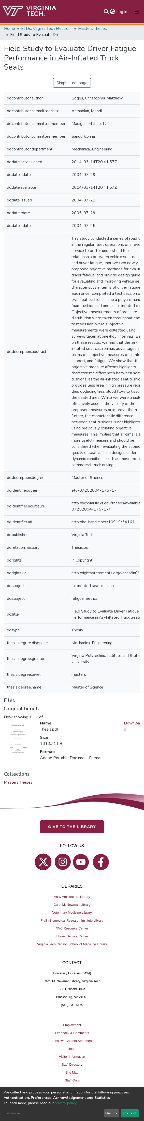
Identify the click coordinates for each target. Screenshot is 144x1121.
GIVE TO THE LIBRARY (72, 826)
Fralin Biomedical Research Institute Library (72, 920)
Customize (12, 1113)
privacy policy (65, 1103)
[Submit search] (106, 12)
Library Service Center (72, 936)
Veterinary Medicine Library (72, 912)
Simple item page (72, 83)
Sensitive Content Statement (72, 1041)
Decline (111, 1113)
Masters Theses (92, 28)
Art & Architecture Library (72, 897)
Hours (72, 1049)
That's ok (129, 1113)
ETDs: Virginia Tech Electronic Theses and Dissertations (46, 28)
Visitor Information (72, 1057)
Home (9, 28)
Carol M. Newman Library (71, 905)
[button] (112, 12)
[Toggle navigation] (137, 12)
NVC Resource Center (72, 928)
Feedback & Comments (72, 1033)
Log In (122, 12)
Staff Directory (72, 1064)
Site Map (72, 1072)
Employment (72, 1025)
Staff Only (72, 1080)
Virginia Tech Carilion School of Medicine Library (72, 944)
